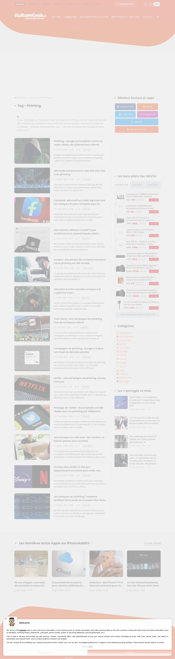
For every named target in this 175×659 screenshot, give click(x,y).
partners (23, 630)
